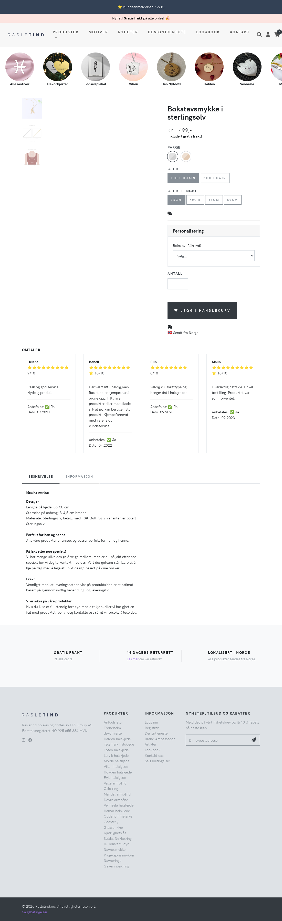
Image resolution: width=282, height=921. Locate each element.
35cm (176, 200)
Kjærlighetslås (115, 832)
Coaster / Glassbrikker (113, 824)
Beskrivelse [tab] (40, 476)
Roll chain (183, 178)
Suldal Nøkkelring (118, 838)
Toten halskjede (116, 749)
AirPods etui (113, 722)
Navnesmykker (115, 849)
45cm (214, 200)
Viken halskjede (116, 766)
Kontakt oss (154, 755)
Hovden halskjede (118, 772)
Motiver (98, 31)
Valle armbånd (115, 783)
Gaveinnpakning (116, 865)
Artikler (150, 744)
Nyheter (128, 31)
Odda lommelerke (118, 816)
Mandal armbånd (117, 794)
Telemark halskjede (119, 744)
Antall (175, 273)
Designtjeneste (167, 31)
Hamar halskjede (117, 810)
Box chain (214, 178)
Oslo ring (111, 788)
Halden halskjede (117, 738)
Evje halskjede (115, 777)
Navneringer (113, 860)
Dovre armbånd (116, 799)
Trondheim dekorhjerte (113, 730)
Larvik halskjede (116, 755)
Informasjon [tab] (79, 476)
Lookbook (208, 31)
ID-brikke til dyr (116, 843)
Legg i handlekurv (202, 310)
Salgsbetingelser (157, 760)
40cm (195, 200)
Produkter (66, 34)
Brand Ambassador (160, 738)
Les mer (133, 659)
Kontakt (240, 31)
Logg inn (151, 722)
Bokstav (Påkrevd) (187, 245)
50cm (232, 200)
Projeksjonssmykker (119, 854)
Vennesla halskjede (118, 805)
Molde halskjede (116, 760)
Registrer (152, 727)
